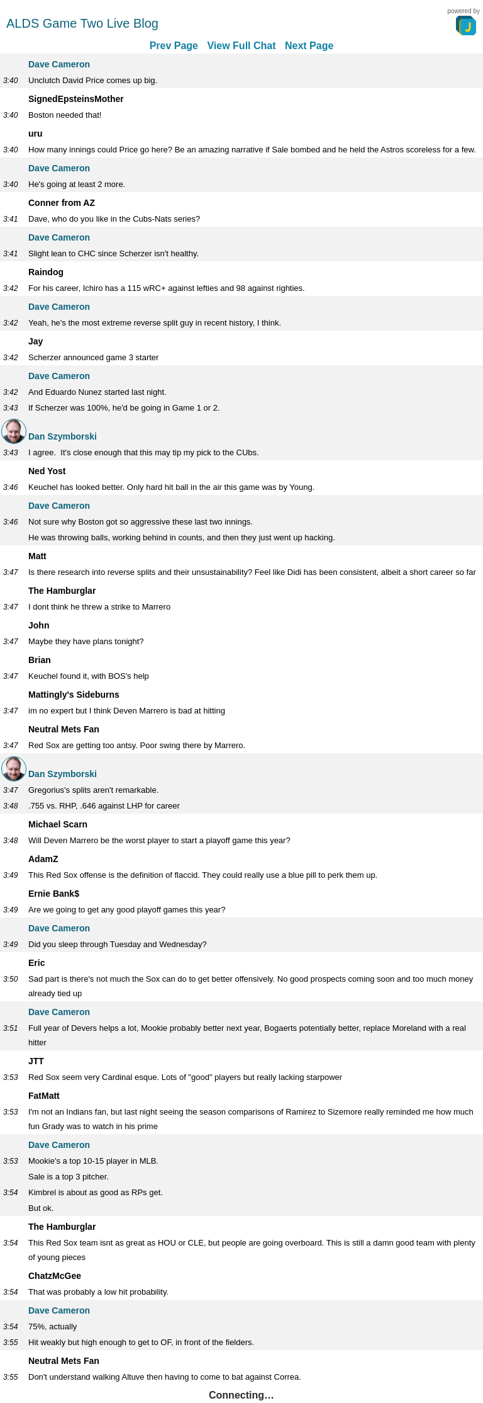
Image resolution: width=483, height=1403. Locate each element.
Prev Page (174, 45)
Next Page (309, 45)
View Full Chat (241, 45)
